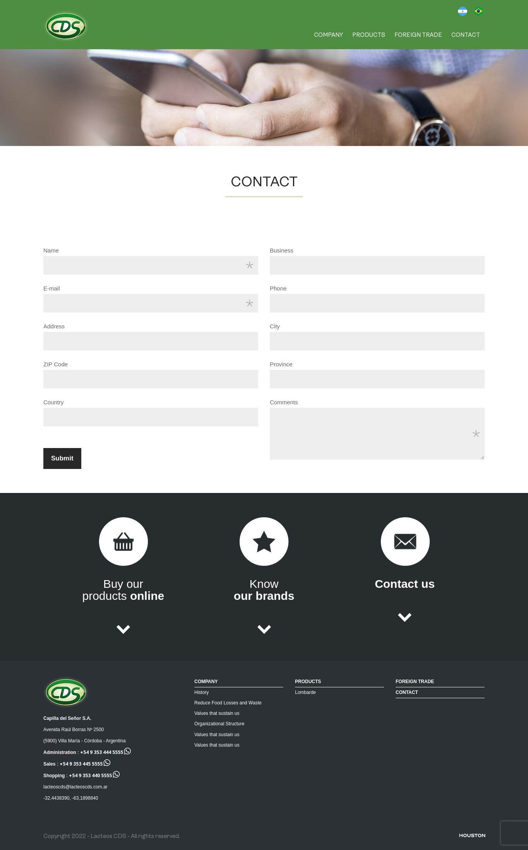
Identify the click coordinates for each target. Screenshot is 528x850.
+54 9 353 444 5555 (101, 752)
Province (281, 364)
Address (54, 326)
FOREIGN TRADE (418, 35)
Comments (284, 402)
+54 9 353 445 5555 (81, 764)
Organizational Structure (219, 723)
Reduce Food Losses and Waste (228, 703)
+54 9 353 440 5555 (90, 775)
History (201, 692)
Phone (278, 288)
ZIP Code (55, 364)
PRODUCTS (368, 35)
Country (53, 402)
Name (51, 250)
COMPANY (328, 35)
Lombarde (305, 692)
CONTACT (465, 35)
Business (281, 250)
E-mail (51, 288)
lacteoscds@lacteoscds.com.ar (75, 787)
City (275, 326)
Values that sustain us (217, 713)
